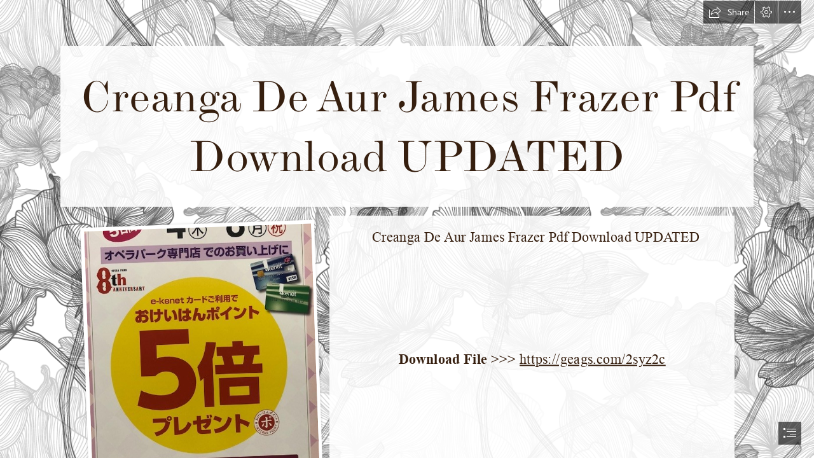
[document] (407, 229)
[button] (728, 12)
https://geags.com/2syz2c (593, 359)
